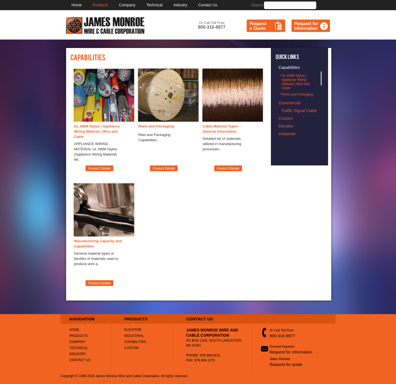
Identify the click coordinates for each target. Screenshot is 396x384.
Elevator (132, 330)
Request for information (291, 352)
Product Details (99, 168)
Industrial (134, 336)
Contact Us (207, 5)
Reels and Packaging (156, 126)
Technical (155, 5)
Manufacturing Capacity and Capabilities (98, 243)
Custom (131, 348)
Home (77, 5)
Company (127, 5)
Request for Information (311, 26)
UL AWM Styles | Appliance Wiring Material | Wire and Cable (97, 131)
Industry (180, 5)
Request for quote (286, 364)
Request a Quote (266, 26)
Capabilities (135, 342)
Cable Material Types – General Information (222, 129)
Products (100, 5)
